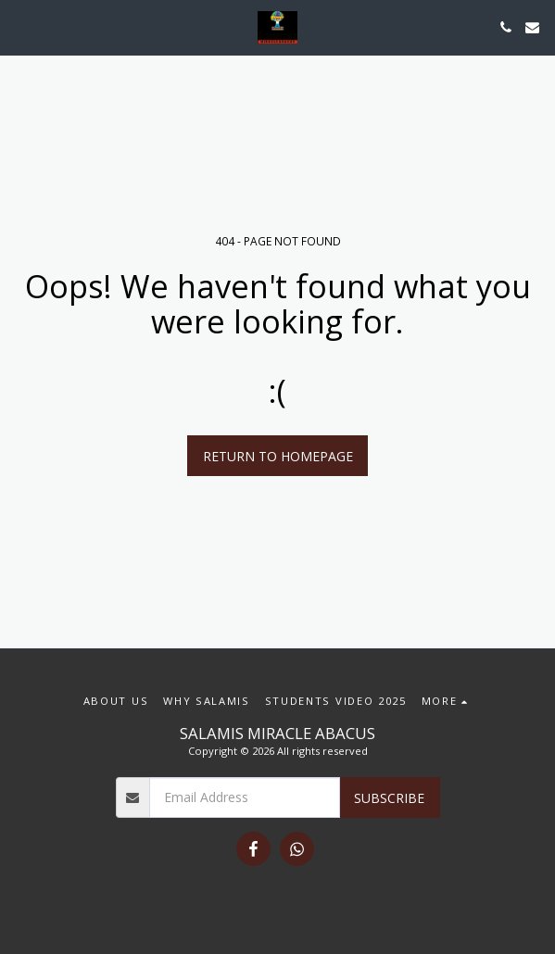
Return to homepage (278, 456)
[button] (20, 26)
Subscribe (389, 798)
